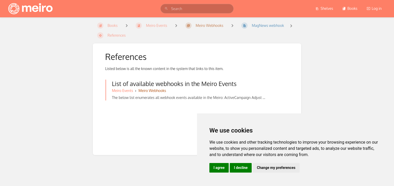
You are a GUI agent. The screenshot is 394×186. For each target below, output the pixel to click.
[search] (196, 8)
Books (349, 8)
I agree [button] (219, 168)
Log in (374, 8)
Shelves (324, 8)
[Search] (166, 8)
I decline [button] (241, 168)
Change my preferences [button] (276, 168)
